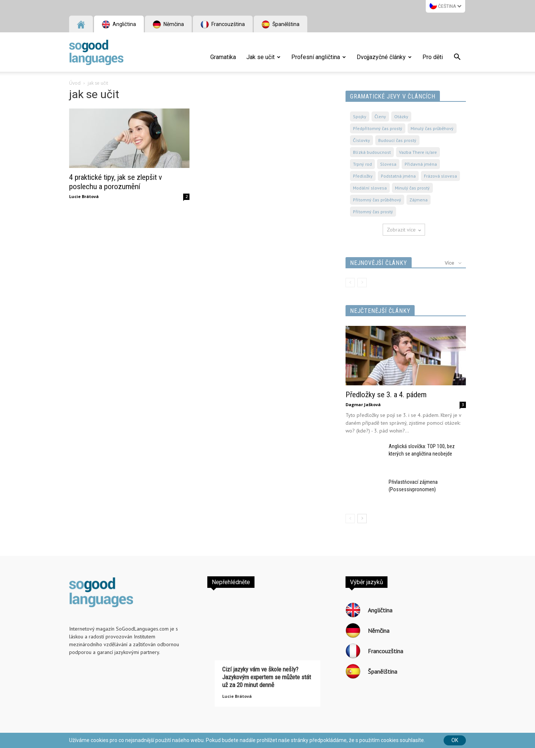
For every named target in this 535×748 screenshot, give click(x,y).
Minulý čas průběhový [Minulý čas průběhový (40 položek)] (432, 128)
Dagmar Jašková (363, 404)
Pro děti (432, 57)
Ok (454, 740)
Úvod (75, 83)
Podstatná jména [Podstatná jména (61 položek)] (398, 176)
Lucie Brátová (84, 196)
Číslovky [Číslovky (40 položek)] (361, 140)
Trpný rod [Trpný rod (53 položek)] (362, 164)
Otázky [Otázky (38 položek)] (401, 116)
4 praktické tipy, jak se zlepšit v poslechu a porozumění (115, 182)
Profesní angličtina (318, 57)
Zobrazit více (404, 229)
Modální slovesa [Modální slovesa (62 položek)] (370, 188)
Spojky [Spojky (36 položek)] (359, 116)
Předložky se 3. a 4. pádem (386, 394)
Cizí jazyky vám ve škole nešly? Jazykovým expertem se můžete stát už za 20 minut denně (266, 677)
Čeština (445, 5)
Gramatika (223, 57)
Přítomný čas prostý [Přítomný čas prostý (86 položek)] (373, 211)
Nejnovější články (378, 262)
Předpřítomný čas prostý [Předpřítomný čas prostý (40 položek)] (377, 128)
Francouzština (223, 24)
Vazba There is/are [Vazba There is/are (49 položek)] (418, 152)
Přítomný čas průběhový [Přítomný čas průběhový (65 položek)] (377, 200)
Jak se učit (263, 57)
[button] (457, 58)
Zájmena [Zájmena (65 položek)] (418, 200)
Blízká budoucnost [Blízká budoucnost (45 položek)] (372, 152)
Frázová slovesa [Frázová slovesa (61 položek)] (440, 176)
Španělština (280, 24)
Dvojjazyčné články (384, 57)
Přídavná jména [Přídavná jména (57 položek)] (421, 164)
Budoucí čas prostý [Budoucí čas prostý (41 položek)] (397, 140)
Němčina (168, 24)
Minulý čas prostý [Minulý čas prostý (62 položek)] (412, 188)
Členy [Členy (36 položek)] (380, 116)
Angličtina (119, 24)
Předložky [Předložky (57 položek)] (363, 176)
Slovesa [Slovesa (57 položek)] (388, 164)
